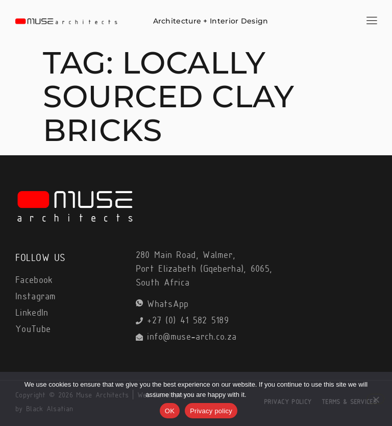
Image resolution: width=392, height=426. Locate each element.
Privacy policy (211, 411)
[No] (375, 399)
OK (170, 411)
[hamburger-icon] (371, 22)
